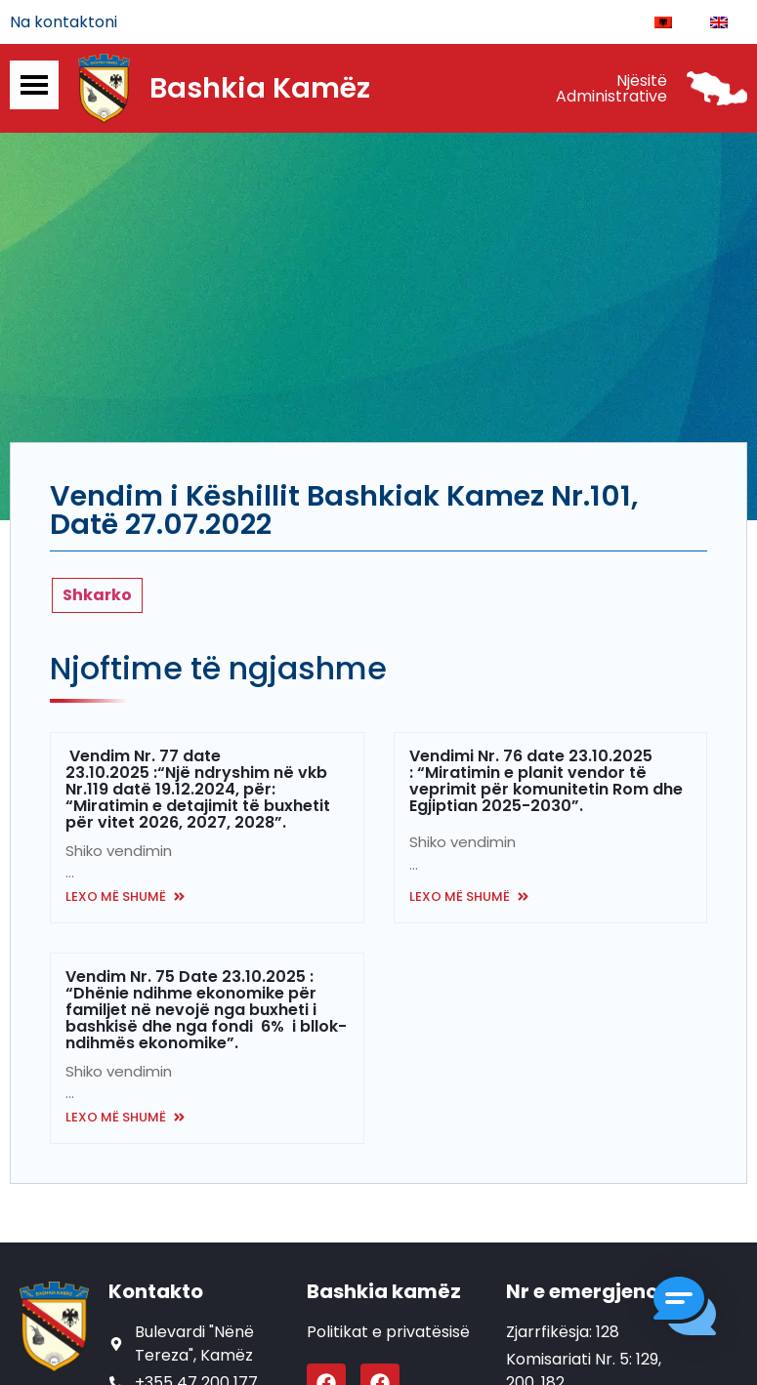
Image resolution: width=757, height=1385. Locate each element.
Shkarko (97, 597)
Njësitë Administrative (611, 90)
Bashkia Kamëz (259, 90)
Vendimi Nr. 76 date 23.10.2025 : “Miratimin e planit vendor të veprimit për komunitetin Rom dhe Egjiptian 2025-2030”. (546, 783)
